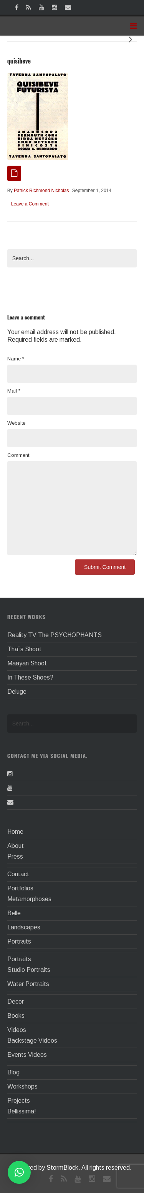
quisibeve (19, 60)
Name (15, 359)
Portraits (19, 941)
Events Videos (27, 1054)
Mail (13, 391)
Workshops (22, 1086)
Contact (18, 874)
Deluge (16, 691)
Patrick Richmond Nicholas (41, 190)
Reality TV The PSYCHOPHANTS (54, 635)
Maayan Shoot (27, 663)
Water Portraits (28, 984)
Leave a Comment (30, 204)
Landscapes (23, 927)
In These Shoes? (30, 677)
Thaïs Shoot (24, 649)
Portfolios (20, 888)
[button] (19, 1172)
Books (16, 1015)
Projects (18, 1100)
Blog (13, 1072)
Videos (16, 1030)
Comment (18, 455)
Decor (15, 1001)
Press (15, 856)
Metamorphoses (29, 899)
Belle (14, 913)
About (15, 846)
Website (16, 423)
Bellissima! (21, 1111)
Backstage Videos (32, 1040)
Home (15, 831)
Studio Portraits (28, 969)
